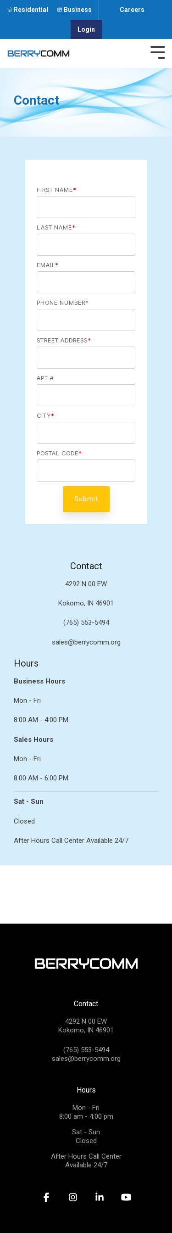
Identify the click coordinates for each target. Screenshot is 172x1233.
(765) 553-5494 (86, 1050)
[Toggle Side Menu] (157, 51)
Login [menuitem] (86, 29)
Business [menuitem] (78, 9)
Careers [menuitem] (132, 9)
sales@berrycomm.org (86, 1058)
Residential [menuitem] (31, 9)
